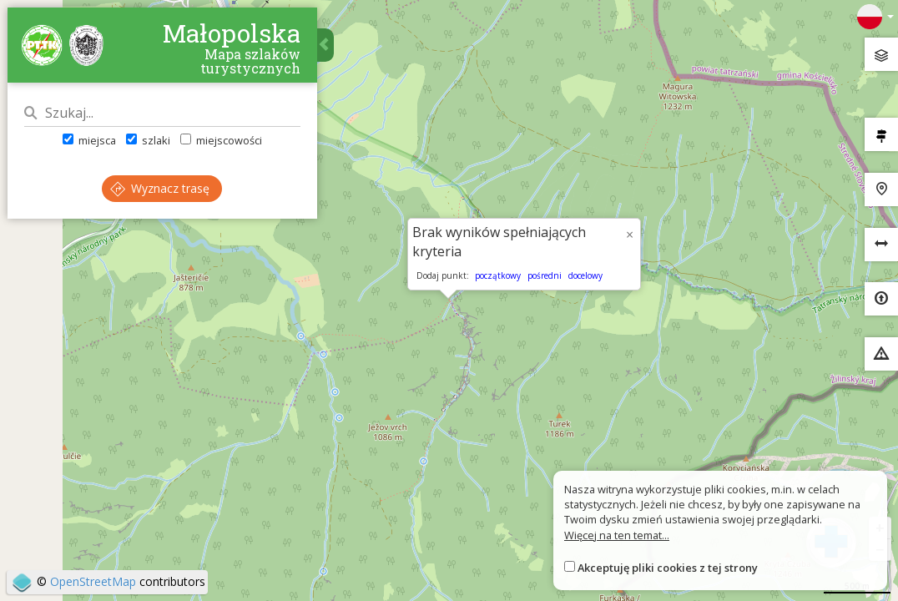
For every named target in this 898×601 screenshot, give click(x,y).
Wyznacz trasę (160, 189)
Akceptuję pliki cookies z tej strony (668, 567)
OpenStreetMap (93, 581)
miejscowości (222, 141)
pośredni (544, 275)
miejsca (89, 141)
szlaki (148, 141)
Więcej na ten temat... (616, 535)
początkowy (498, 275)
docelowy (585, 275)
